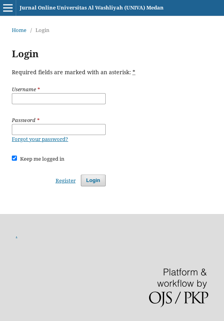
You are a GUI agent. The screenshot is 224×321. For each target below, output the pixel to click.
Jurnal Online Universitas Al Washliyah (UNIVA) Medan (92, 7)
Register (66, 180)
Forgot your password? (40, 139)
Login (93, 180)
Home (19, 30)
